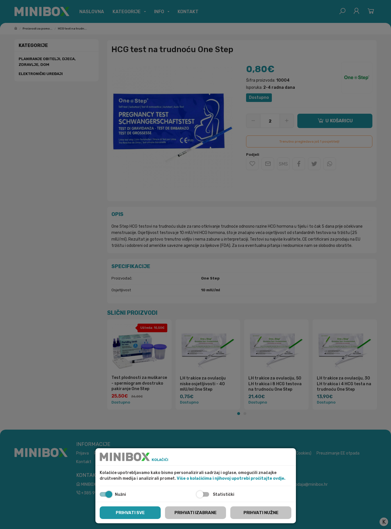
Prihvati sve (130, 512)
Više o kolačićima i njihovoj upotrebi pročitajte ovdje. (231, 478)
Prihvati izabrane (195, 512)
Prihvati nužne (260, 512)
